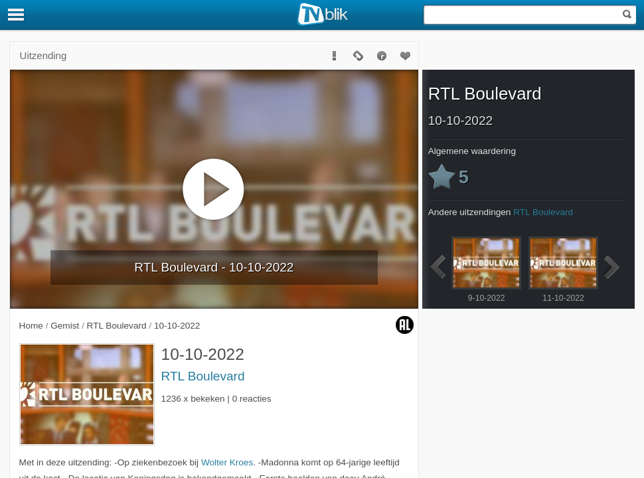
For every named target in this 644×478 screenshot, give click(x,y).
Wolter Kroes (227, 462)
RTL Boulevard (203, 376)
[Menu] (16, 14)
